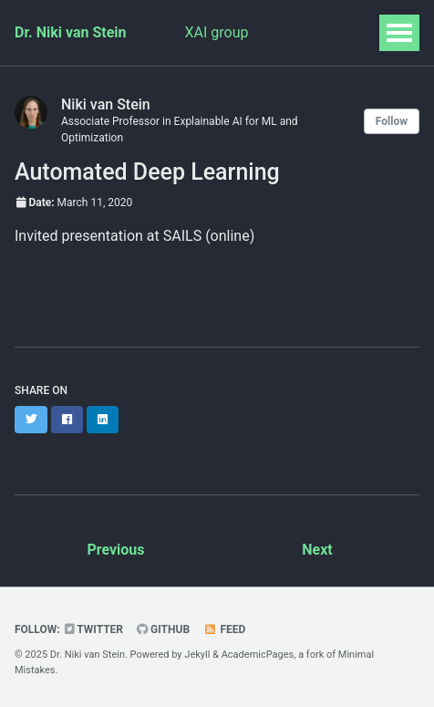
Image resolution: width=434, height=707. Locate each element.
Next (317, 549)
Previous (115, 549)
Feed (224, 629)
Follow (392, 121)
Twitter (94, 629)
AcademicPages (258, 654)
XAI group (217, 32)
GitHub (163, 629)
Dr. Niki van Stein (71, 32)
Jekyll (197, 654)
